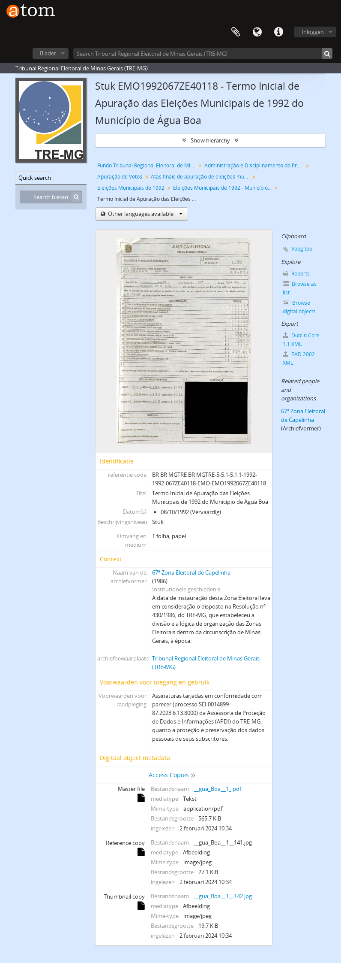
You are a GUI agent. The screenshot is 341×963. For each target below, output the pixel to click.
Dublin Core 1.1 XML (301, 340)
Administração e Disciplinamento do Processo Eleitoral (254, 165)
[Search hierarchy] (51, 197)
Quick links (278, 32)
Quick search (34, 178)
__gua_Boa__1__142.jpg (223, 896)
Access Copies (169, 775)
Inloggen (313, 32)
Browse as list (300, 288)
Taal (257, 32)
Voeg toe (301, 248)
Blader (48, 53)
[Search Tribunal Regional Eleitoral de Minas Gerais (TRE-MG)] (202, 53)
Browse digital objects (299, 307)
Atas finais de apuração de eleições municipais (201, 176)
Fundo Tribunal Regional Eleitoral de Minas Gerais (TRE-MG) (147, 165)
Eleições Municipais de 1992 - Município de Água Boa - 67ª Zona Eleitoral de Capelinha (223, 187)
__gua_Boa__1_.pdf (217, 789)
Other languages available (144, 214)
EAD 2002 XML (299, 358)
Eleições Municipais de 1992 (131, 187)
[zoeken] (327, 53)
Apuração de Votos (119, 176)
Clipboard (235, 32)
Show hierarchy (210, 140)
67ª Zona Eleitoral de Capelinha (191, 572)
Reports (296, 273)
